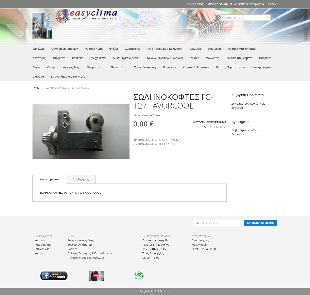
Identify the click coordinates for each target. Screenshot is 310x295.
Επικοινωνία (41, 249)
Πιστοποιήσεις (200, 240)
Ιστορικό (39, 240)
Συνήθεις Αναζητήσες (80, 240)
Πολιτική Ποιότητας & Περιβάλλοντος (89, 253)
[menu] (155, 62)
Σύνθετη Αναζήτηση (79, 244)
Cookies (72, 249)
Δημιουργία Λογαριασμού (249, 4)
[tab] (49, 179)
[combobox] (246, 17)
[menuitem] (38, 49)
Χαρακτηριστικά (49, 179)
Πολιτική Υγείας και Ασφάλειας (85, 257)
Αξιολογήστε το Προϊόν (147, 115)
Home (36, 87)
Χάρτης (38, 253)
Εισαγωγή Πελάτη (217, 4)
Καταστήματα (42, 244)
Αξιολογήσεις (81, 179)
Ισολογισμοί (199, 244)
